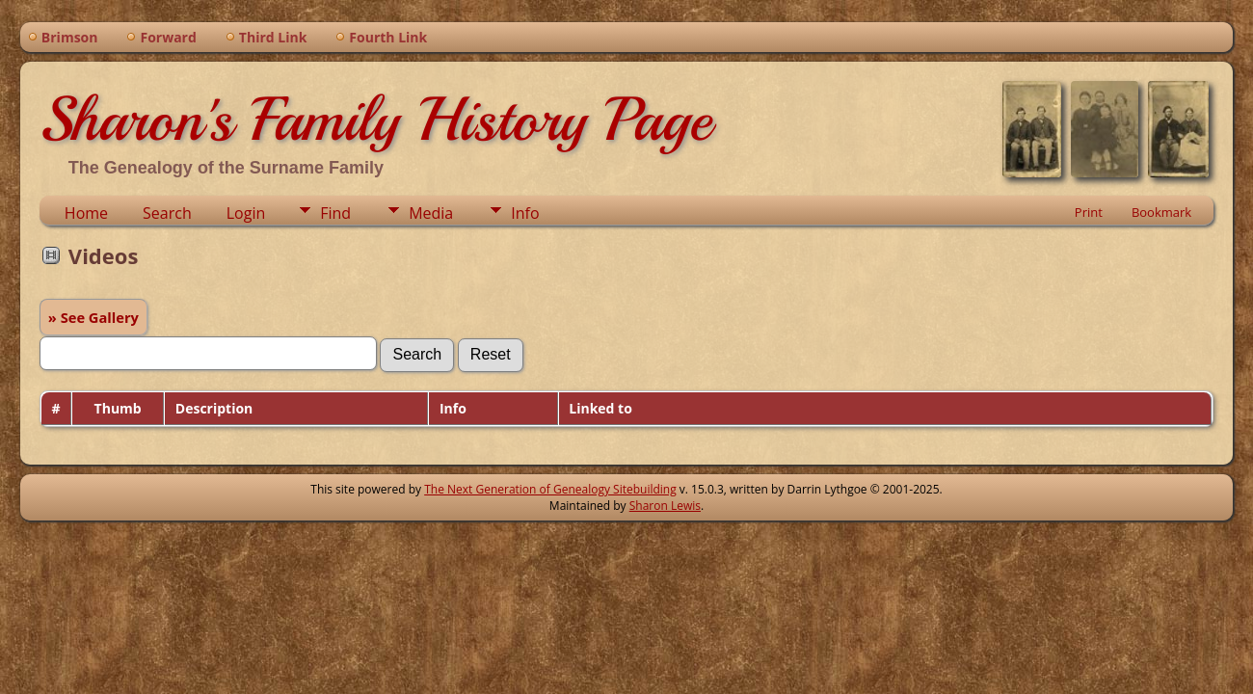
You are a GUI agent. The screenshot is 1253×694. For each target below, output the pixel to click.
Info (525, 213)
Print (1089, 212)
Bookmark (1161, 212)
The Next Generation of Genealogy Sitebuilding (550, 489)
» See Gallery (93, 317)
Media (431, 213)
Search (167, 213)
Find (335, 213)
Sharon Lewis (665, 505)
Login (246, 213)
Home (86, 213)
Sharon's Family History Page (375, 119)
